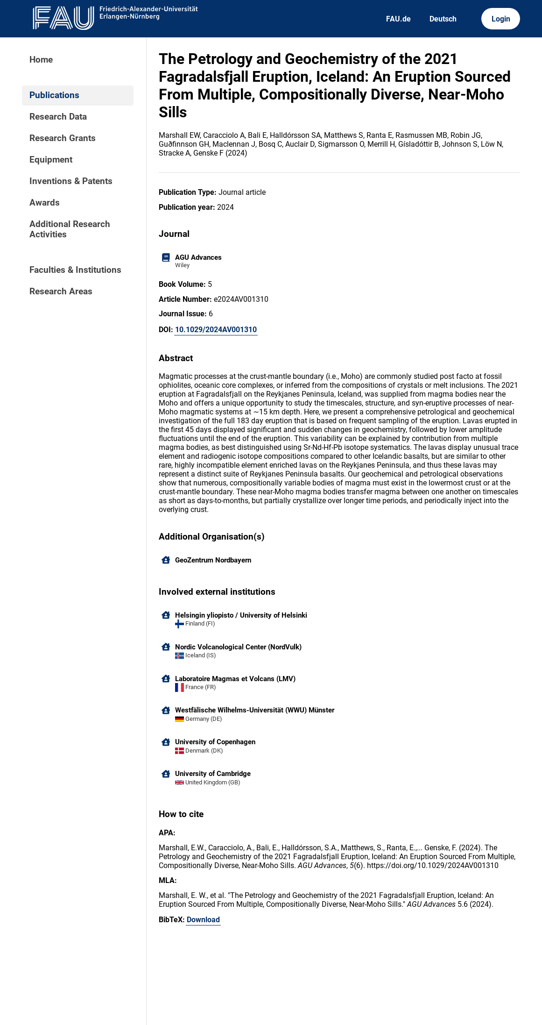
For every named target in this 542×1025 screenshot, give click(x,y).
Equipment (50, 160)
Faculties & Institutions (75, 270)
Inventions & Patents (71, 181)
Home (41, 60)
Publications (54, 95)
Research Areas (60, 291)
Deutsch (443, 18)
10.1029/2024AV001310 (216, 329)
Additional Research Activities (69, 229)
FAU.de (398, 18)
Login (501, 18)
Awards (44, 203)
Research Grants (62, 138)
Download (203, 919)
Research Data (58, 117)
